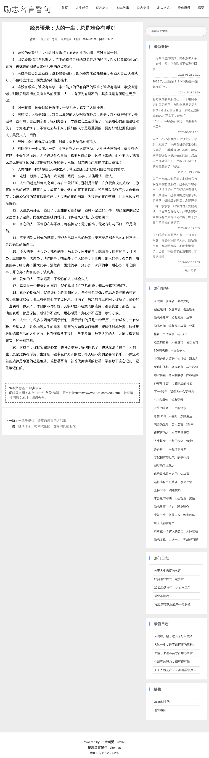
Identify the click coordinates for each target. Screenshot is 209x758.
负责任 (190, 441)
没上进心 (183, 506)
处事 (192, 325)
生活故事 (169, 334)
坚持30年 (160, 490)
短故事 (184, 473)
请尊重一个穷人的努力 (169, 531)
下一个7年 (160, 391)
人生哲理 (180, 498)
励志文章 (160, 539)
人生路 (173, 416)
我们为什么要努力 (182, 391)
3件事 (190, 424)
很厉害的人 (161, 432)
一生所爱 (43, 39)
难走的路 (189, 515)
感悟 (192, 498)
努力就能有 (161, 399)
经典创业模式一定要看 (169, 579)
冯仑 (172, 506)
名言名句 (192, 342)
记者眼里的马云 (182, 383)
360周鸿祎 (161, 350)
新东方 (193, 358)
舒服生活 (186, 416)
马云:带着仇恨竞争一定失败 (172, 604)
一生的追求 (179, 408)
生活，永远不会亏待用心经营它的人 (177, 653)
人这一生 (174, 539)
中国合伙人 (178, 350)
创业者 (170, 301)
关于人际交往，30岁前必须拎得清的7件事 (177, 670)
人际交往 (192, 531)
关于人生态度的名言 (167, 570)
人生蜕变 (160, 441)
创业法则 (160, 309)
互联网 (158, 301)
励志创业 (143, 8)
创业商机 (174, 309)
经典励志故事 (177, 325)
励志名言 (102, 8)
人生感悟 (82, 8)
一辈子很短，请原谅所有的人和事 (42, 421)
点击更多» (191, 270)
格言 (157, 334)
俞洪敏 (181, 358)
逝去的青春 (161, 342)
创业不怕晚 (161, 596)
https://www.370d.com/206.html (98, 393)
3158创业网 (162, 701)
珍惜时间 (160, 416)
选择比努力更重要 (166, 482)
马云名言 (177, 367)
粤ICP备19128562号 (104, 753)
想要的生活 (161, 424)
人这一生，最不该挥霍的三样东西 (176, 644)
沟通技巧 (175, 490)
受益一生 (160, 515)
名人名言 (163, 8)
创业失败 (174, 515)
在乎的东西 (161, 408)
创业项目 (160, 710)
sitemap (115, 747)
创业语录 (189, 309)
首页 (65, 8)
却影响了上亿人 (164, 465)
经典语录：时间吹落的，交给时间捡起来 (47, 426)
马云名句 (192, 367)
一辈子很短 (176, 441)
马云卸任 (183, 334)
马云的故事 (176, 375)
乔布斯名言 (161, 383)
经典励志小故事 (182, 317)
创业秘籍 (160, 375)
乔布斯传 (192, 375)
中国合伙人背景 (164, 358)
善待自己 (160, 449)
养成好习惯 (190, 539)
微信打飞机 (161, 367)
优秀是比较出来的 (166, 473)
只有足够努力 (177, 449)
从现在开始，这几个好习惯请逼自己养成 (177, 636)
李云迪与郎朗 (163, 498)
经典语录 (184, 8)
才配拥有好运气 (164, 457)
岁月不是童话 (180, 432)
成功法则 (183, 301)
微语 (201, 8)
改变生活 (186, 482)
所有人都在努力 (164, 523)
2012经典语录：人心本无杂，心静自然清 (177, 587)
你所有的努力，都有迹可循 (172, 661)
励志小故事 (161, 317)
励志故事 (122, 8)
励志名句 (160, 325)
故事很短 (183, 457)
